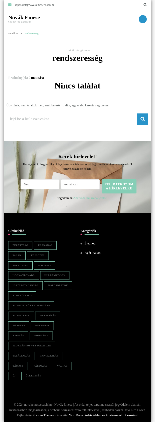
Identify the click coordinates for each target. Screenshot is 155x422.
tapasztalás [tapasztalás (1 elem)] (49, 355)
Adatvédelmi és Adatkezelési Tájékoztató (111, 415)
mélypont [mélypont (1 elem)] (42, 325)
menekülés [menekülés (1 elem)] (47, 315)
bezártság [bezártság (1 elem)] (20, 245)
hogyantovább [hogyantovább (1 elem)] (23, 275)
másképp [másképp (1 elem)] (18, 325)
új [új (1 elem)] (14, 375)
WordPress (76, 415)
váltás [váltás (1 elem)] (62, 365)
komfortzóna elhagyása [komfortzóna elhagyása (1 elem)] (31, 305)
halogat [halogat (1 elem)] (44, 265)
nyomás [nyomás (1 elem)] (18, 335)
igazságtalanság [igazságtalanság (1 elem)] (25, 285)
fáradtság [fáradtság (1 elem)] (20, 265)
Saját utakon (93, 253)
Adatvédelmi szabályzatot (89, 198)
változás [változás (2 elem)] (40, 365)
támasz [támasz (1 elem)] (17, 365)
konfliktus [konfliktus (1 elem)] (21, 315)
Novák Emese (24, 18)
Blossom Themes (43, 415)
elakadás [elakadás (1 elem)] (45, 245)
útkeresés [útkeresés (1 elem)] (33, 375)
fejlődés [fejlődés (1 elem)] (37, 255)
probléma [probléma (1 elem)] (41, 335)
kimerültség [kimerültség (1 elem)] (22, 295)
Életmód (90, 243)
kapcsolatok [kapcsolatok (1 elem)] (58, 285)
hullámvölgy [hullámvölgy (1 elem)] (54, 275)
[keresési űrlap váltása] (145, 4)
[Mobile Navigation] (143, 19)
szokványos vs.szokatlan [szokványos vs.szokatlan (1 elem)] (31, 345)
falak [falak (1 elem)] (16, 255)
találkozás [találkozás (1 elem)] (21, 355)
